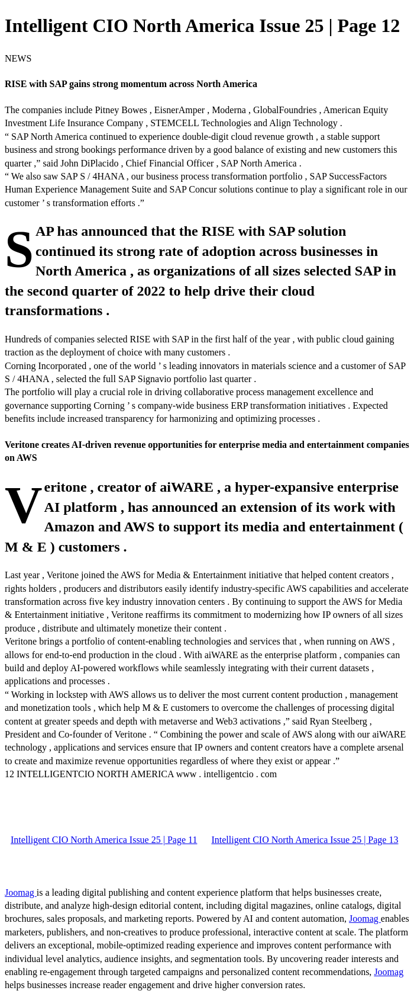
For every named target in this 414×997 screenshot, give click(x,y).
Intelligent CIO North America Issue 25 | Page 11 (104, 840)
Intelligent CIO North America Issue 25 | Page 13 (304, 840)
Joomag (21, 892)
